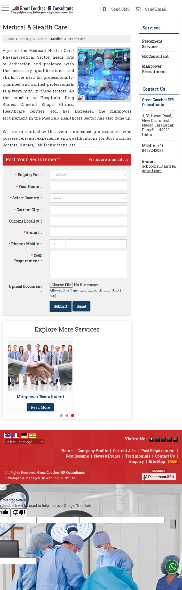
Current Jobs (124, 450)
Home (10, 39)
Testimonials (137, 456)
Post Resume (77, 456)
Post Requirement (158, 450)
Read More (40, 407)
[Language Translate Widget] (24, 442)
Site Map (157, 461)
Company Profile (92, 450)
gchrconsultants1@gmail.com (159, 168)
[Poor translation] (19, 512)
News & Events (107, 456)
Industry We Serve (32, 39)
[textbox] (88, 209)
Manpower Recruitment (40, 396)
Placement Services (152, 44)
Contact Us (165, 456)
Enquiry (136, 461)
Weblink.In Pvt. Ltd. (60, 478)
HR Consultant (155, 56)
